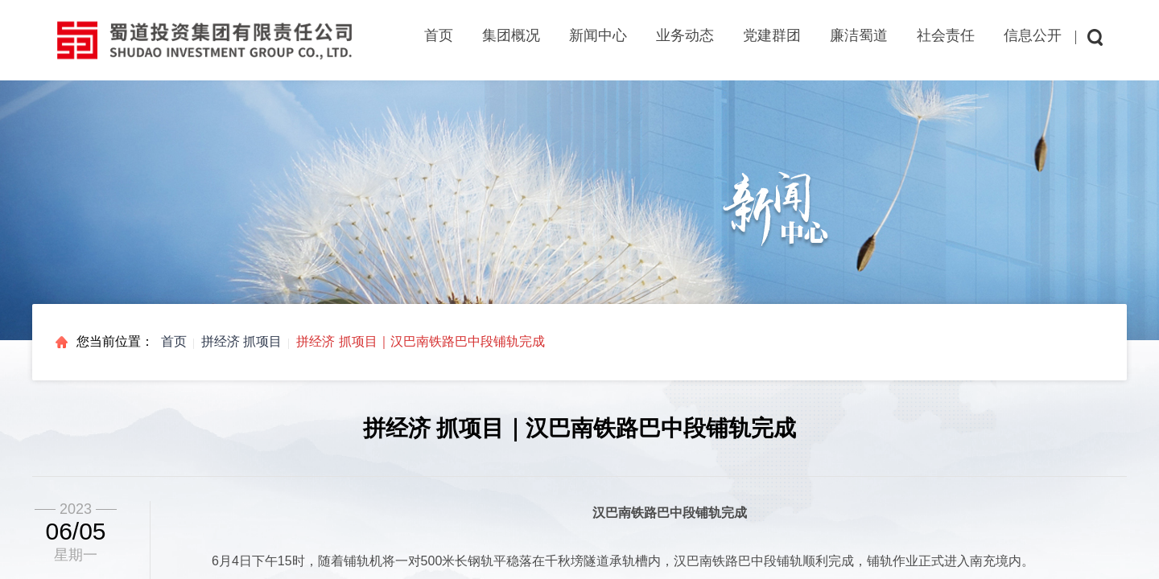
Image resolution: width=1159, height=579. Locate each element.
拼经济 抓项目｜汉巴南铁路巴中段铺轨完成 (420, 341)
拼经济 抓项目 (241, 341)
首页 (438, 35)
